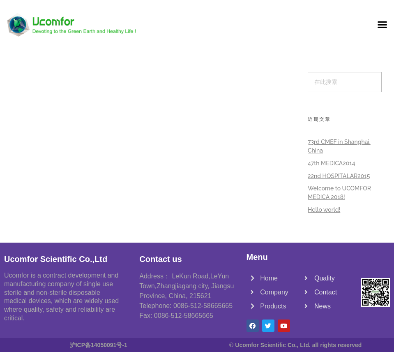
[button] (382, 24)
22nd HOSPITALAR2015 (339, 176)
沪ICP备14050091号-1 (98, 345)
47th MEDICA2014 (331, 163)
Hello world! (324, 209)
